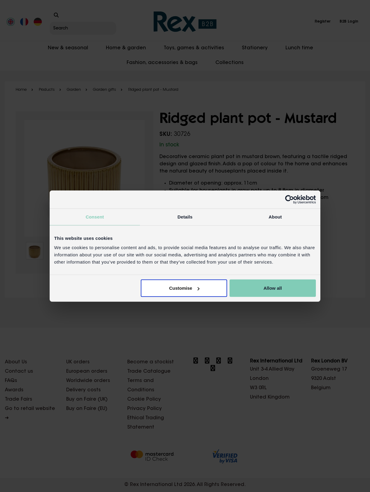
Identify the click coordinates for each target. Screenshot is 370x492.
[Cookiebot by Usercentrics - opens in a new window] (289, 199)
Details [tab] (185, 216)
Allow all (273, 288)
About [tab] (275, 216)
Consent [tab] (95, 216)
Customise (184, 288)
